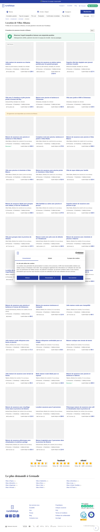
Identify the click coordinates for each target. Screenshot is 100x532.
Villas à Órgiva (10, 484)
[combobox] (20, 11)
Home (7, 22)
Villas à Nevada (10, 490)
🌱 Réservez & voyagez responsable (49, 1)
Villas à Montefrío (11, 486)
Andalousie (13, 22)
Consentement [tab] (26, 258)
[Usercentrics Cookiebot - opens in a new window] (76, 253)
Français (82, 6)
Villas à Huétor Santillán (73, 488)
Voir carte (86, 15)
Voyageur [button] (62, 5)
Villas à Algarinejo (11, 488)
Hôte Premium (10, 47)
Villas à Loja (70, 486)
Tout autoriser (72, 277)
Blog (76, 5)
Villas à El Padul (71, 490)
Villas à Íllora (40, 486)
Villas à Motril (40, 490)
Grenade (20, 22)
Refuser (27, 277)
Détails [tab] (50, 258)
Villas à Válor (40, 488)
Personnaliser (50, 277)
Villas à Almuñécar (72, 484)
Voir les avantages (56, 40)
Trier (92, 33)
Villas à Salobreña (42, 484)
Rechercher (87, 11)
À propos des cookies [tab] (73, 258)
